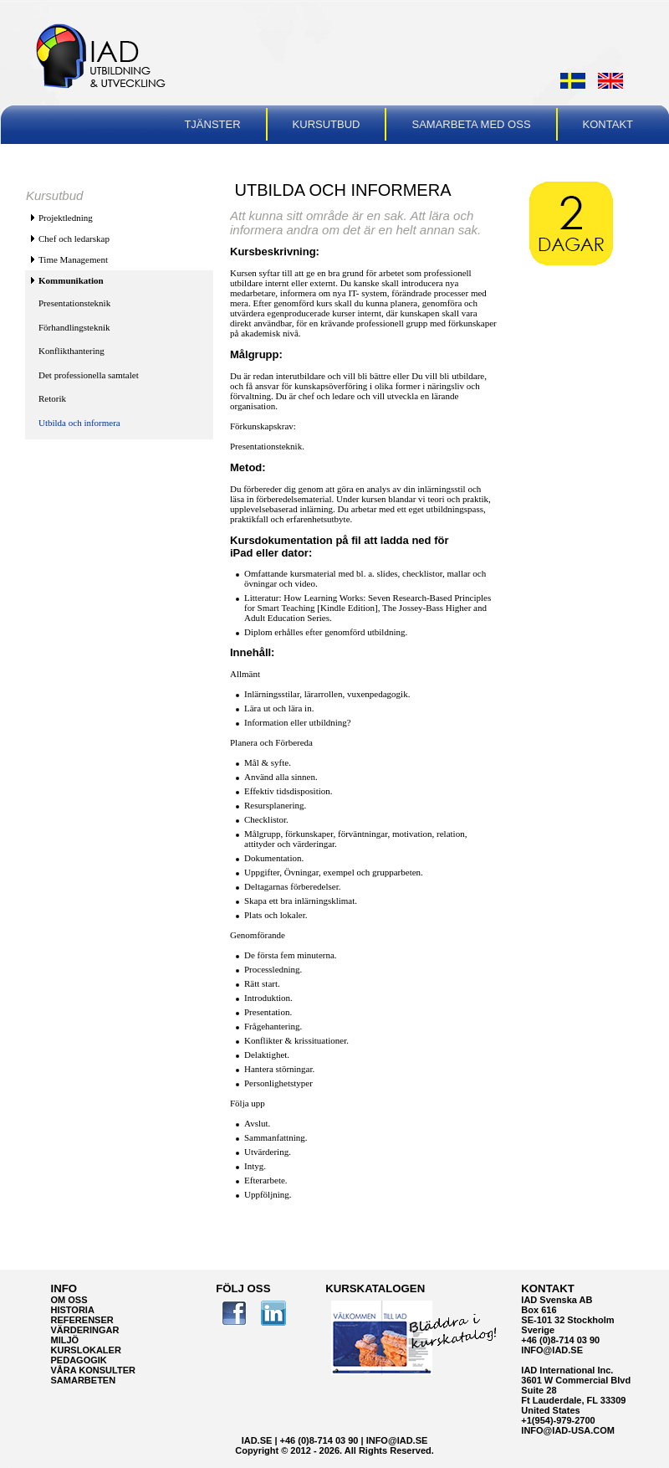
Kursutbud (326, 124)
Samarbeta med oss (470, 124)
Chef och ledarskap (74, 239)
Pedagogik (79, 1360)
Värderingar (85, 1330)
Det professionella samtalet (88, 375)
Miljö (65, 1340)
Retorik (52, 398)
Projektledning (65, 218)
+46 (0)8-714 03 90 (560, 1340)
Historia (72, 1310)
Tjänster (212, 124)
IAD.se (257, 1440)
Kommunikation (71, 280)
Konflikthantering (71, 351)
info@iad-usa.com (568, 1430)
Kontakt (608, 124)
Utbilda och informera (79, 423)
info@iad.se (552, 1350)
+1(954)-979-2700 (558, 1420)
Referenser (82, 1320)
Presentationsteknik (74, 303)
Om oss (69, 1300)
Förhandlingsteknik (74, 327)
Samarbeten (83, 1380)
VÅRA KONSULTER (93, 1370)
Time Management (73, 259)
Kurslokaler (86, 1350)
